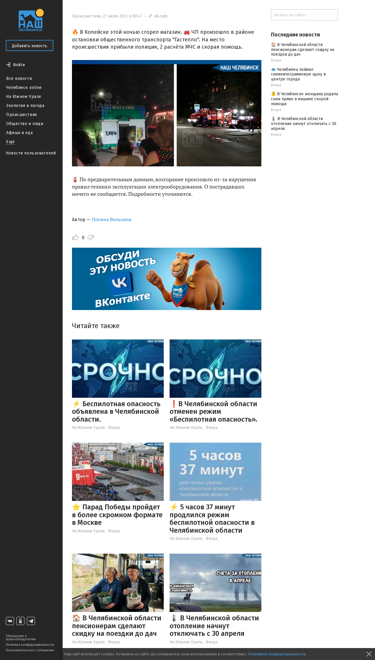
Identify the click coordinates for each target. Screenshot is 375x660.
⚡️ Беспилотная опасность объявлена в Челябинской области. (116, 411)
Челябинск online (24, 87)
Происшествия (21, 114)
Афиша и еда (19, 132)
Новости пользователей (31, 153)
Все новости (19, 78)
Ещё (10, 141)
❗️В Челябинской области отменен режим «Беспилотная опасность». (213, 411)
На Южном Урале (23, 96)
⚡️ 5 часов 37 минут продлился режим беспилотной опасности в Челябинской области (212, 518)
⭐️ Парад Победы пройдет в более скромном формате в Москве (117, 515)
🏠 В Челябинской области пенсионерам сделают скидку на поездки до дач (116, 626)
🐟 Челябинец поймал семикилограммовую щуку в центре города (298, 74)
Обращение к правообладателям (21, 637)
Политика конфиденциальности (30, 644)
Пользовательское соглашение (30, 650)
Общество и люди (24, 123)
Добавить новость (29, 45)
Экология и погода (25, 105)
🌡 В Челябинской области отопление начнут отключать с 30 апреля (214, 626)
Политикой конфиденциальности (277, 654)
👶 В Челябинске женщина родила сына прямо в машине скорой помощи (304, 98)
